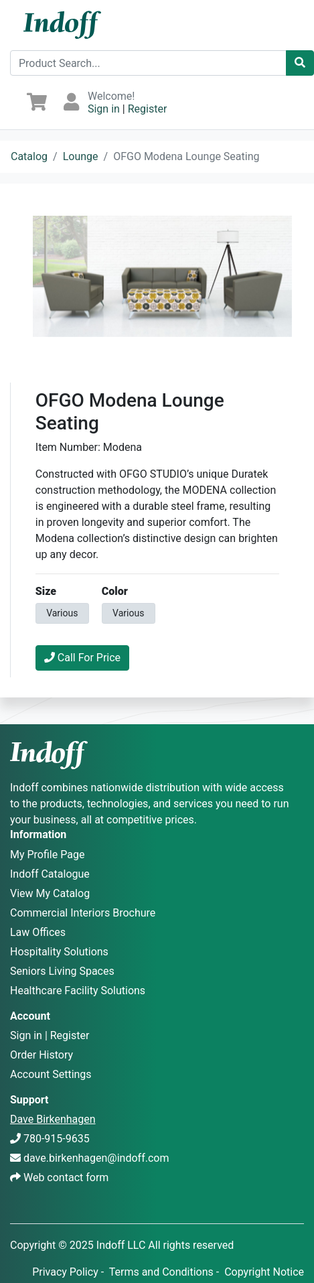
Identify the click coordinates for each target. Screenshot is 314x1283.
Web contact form (65, 1177)
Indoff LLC (121, 1245)
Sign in (104, 109)
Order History (41, 1055)
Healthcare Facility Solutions (77, 990)
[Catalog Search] (300, 63)
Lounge (80, 156)
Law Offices (38, 932)
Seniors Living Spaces (62, 971)
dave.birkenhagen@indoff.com (96, 1158)
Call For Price (82, 657)
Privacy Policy (65, 1272)
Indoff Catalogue (50, 874)
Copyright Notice (264, 1272)
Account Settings (51, 1074)
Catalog (29, 156)
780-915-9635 (56, 1138)
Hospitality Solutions (59, 951)
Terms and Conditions (161, 1272)
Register (147, 109)
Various (62, 612)
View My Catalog (50, 893)
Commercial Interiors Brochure (82, 912)
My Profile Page (47, 854)
